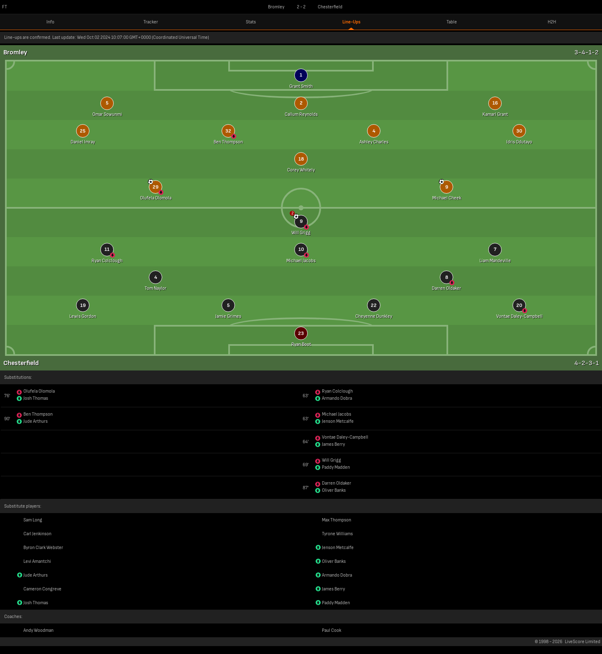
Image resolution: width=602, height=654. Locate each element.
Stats (251, 22)
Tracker (150, 22)
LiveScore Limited (582, 641)
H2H (552, 22)
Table (451, 22)
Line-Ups (351, 22)
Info (50, 22)
